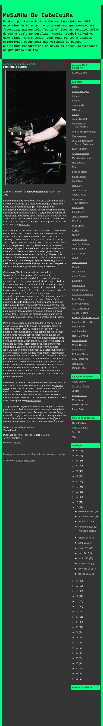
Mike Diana (77, 225)
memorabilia (78, 105)
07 (77, 617)
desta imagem (33, 400)
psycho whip (78, 253)
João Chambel (79, 262)
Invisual (76, 100)
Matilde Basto (79, 349)
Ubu (74, 436)
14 (77, 580)
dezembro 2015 (86, 511)
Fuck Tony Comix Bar (83, 322)
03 (77, 637)
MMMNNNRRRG (80, 404)
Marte (75, 167)
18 (77, 491)
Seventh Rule (54, 191)
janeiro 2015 (85, 574)
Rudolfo (76, 267)
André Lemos (79, 176)
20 (77, 481)
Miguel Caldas (79, 395)
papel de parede (80, 153)
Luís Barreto (78, 326)
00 (77, 647)
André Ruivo (78, 276)
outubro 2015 (85, 521)
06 (77, 622)
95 (77, 663)
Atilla (37, 409)
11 (77, 596)
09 (77, 606)
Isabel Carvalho (80, 336)
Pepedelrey (78, 212)
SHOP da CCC (79, 73)
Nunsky (76, 235)
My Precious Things (82, 158)
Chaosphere (24, 212)
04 (77, 632)
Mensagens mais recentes (16, 454)
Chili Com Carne (80, 386)
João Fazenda (79, 190)
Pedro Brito (77, 207)
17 (77, 497)
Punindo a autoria (15, 66)
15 (77, 507)
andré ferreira (79, 331)
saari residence (80, 148)
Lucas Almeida (79, 340)
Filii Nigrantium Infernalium (47, 215)
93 (77, 673)
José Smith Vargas (81, 244)
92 (77, 678)
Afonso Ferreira (80, 313)
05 (77, 627)
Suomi (75, 114)
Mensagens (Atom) (25, 460)
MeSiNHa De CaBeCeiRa (38, 15)
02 (77, 642)
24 (77, 461)
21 (77, 476)
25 (77, 455)
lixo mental (77, 181)
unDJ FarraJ (78, 271)
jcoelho (75, 230)
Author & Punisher (13, 191)
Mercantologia (79, 136)
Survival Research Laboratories (19, 352)
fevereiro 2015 (86, 568)
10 (77, 601)
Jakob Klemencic (80, 308)
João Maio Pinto (80, 216)
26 (77, 450)
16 (77, 502)
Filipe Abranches (80, 303)
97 (77, 653)
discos (17, 442)
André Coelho (79, 194)
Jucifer (75, 391)
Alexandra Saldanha (82, 294)
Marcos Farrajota (80, 91)
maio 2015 (84, 553)
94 (77, 668)
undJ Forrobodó (80, 358)
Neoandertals (10, 308)
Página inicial (38, 454)
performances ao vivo (20, 358)
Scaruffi (76, 432)
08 (77, 611)
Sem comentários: (13, 437)
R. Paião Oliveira (80, 354)
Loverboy (76, 185)
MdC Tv (76, 110)
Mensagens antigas (56, 454)
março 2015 (84, 563)
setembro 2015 (86, 526)
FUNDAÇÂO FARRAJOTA (85, 317)
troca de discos (79, 171)
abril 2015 (83, 558)
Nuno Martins (79, 423)
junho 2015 (84, 548)
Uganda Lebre (79, 368)
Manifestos (77, 221)
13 (77, 586)
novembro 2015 (86, 516)
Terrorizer (39, 200)
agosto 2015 (85, 537)
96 (77, 658)
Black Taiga (78, 299)
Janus (75, 258)
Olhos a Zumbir (80, 427)
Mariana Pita (78, 285)
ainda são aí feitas (42, 311)
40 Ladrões (77, 363)
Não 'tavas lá (78, 162)
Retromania (24, 224)
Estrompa (77, 280)
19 (77, 486)
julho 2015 (84, 542)
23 (77, 466)
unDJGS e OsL (79, 119)
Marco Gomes (79, 345)
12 (77, 591)
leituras (75, 96)
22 (77, 471)
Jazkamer (28, 302)
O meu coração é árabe (84, 131)
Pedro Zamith (79, 248)
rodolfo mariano (80, 290)
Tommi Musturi (79, 239)
